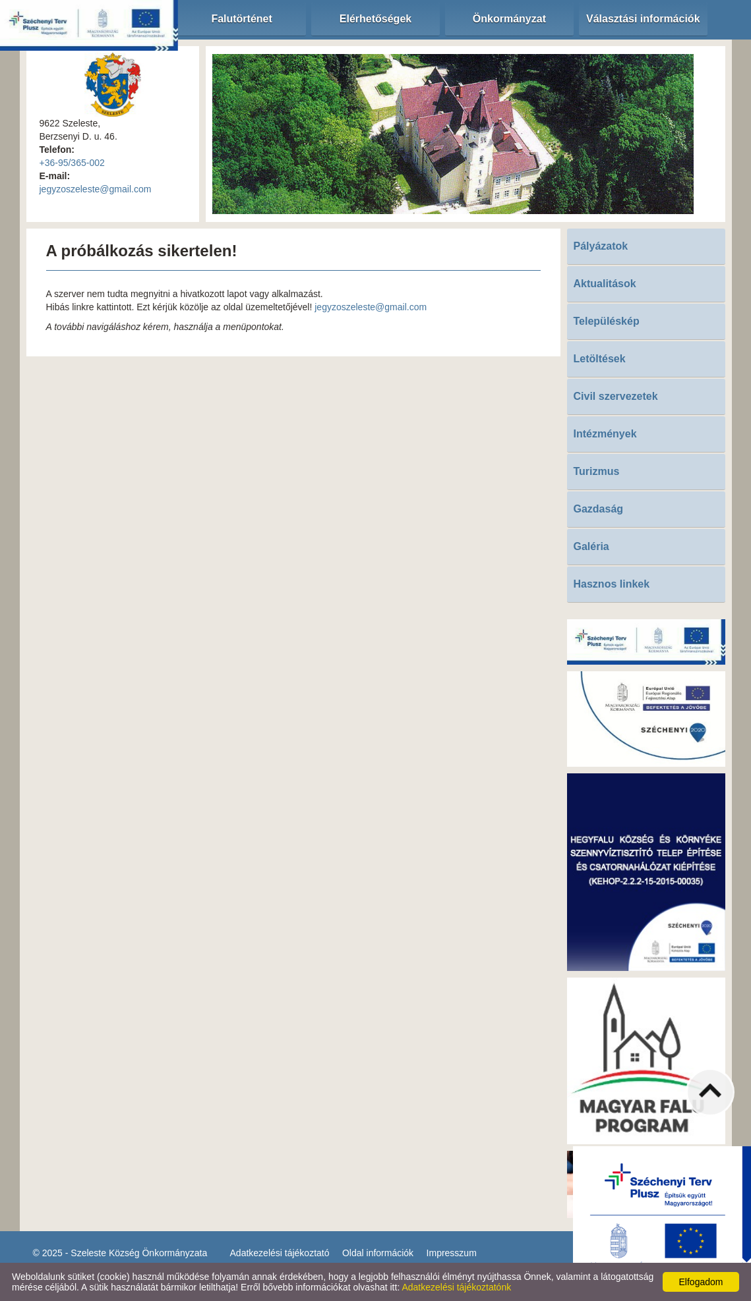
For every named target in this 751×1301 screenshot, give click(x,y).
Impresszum (452, 1253)
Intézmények (605, 433)
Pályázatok (601, 246)
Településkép (607, 321)
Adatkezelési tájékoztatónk (456, 1287)
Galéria (591, 546)
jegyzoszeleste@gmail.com (96, 189)
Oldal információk (377, 1253)
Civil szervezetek (616, 396)
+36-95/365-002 (72, 162)
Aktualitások (605, 283)
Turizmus (597, 471)
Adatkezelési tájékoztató (280, 1253)
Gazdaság (599, 508)
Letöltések (600, 358)
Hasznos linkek (612, 584)
